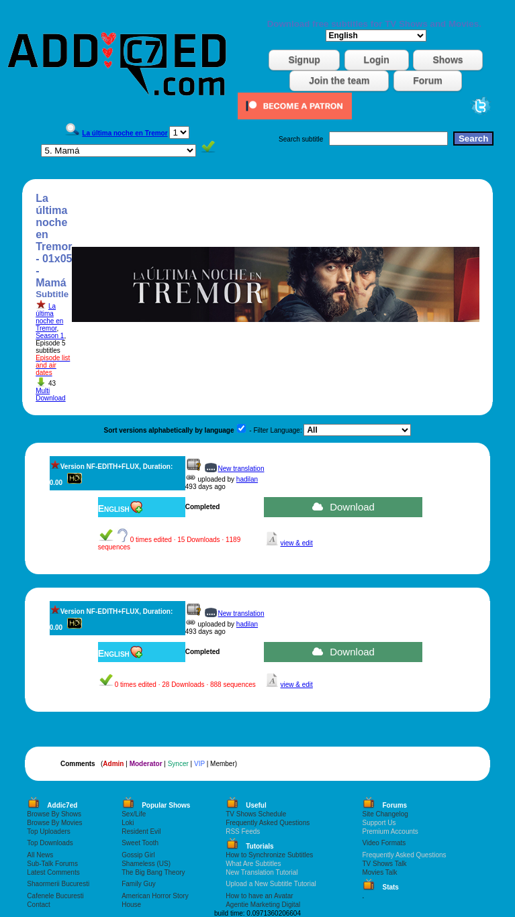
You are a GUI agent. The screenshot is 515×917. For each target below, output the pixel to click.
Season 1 (50, 335)
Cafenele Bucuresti (55, 896)
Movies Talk (379, 872)
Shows (447, 59)
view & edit (296, 543)
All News (40, 855)
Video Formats (384, 843)
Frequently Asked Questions (268, 822)
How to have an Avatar (259, 896)
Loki (128, 822)
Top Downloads (50, 843)
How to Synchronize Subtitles (269, 855)
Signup (304, 59)
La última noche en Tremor (49, 317)
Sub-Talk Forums (52, 863)
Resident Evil (141, 831)
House (131, 904)
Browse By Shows (54, 814)
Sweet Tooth (140, 843)
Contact (38, 904)
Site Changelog (385, 814)
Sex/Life (134, 814)
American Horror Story (155, 896)
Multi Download (50, 394)
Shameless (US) (146, 863)
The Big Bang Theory (153, 872)
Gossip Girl (138, 855)
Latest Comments (53, 872)
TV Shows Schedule (256, 814)
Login (376, 59)
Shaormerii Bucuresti (58, 883)
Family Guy (139, 883)
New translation (241, 468)
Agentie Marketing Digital (263, 904)
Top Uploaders (48, 831)
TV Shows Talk (384, 863)
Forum (427, 80)
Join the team (339, 80)
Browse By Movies (54, 822)
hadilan (247, 479)
